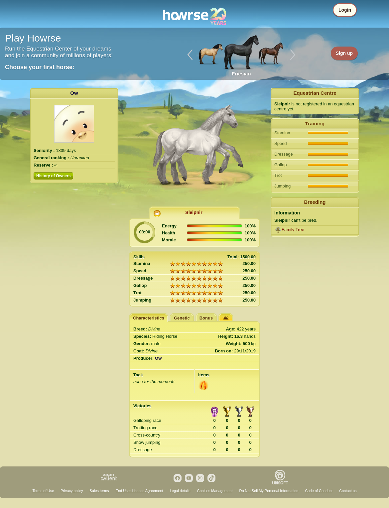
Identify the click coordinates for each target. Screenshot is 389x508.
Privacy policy (72, 491)
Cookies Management (214, 491)
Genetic (182, 318)
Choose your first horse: (39, 67)
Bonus (206, 318)
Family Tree (293, 229)
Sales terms (99, 491)
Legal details (180, 491)
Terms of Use (43, 491)
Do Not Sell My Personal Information (268, 491)
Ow (74, 93)
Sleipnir (193, 212)
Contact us (348, 491)
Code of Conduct (318, 491)
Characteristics (148, 318)
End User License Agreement (139, 491)
